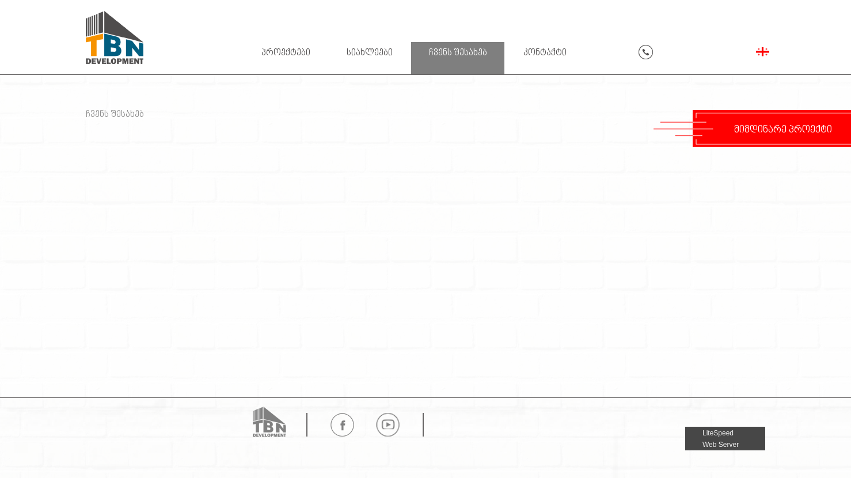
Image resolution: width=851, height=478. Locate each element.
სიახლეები (370, 53)
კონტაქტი (545, 53)
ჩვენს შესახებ (458, 53)
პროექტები (285, 53)
